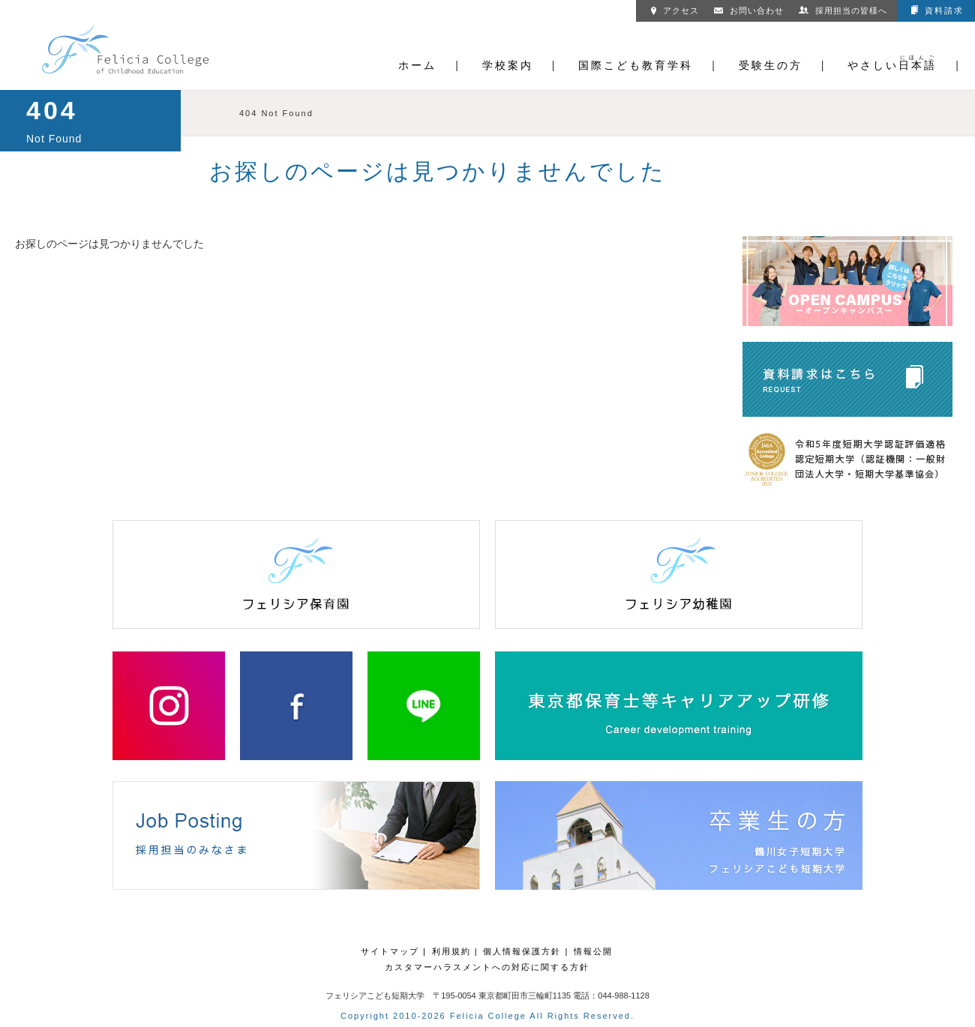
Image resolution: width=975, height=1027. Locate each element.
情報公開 (593, 951)
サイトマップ (390, 951)
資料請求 (937, 10)
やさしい (892, 65)
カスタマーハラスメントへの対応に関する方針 (487, 967)
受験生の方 (770, 65)
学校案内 (507, 65)
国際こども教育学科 (635, 65)
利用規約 (451, 951)
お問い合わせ (749, 10)
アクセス (675, 10)
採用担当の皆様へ (843, 10)
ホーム (417, 65)
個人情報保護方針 (522, 951)
